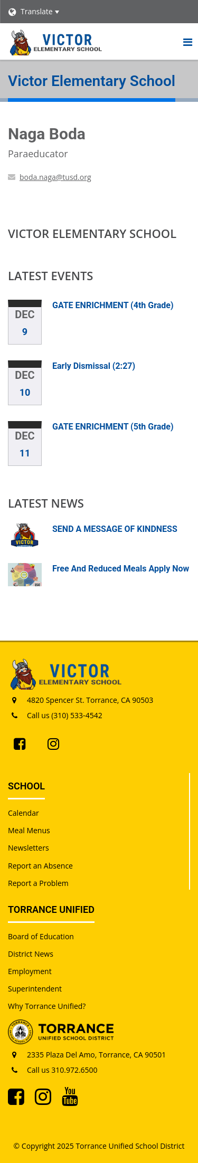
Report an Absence (40, 866)
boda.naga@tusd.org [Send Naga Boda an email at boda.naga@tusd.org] (55, 177)
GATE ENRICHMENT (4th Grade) (113, 305)
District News (30, 954)
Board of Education (41, 936)
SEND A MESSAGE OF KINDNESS (114, 529)
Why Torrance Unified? (47, 1006)
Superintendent (35, 989)
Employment (30, 971)
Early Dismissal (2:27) (93, 366)
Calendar (23, 813)
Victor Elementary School (92, 233)
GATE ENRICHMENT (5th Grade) (113, 427)
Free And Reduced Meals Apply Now (120, 569)
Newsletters (28, 848)
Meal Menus (29, 830)
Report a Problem (38, 883)
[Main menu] (187, 41)
